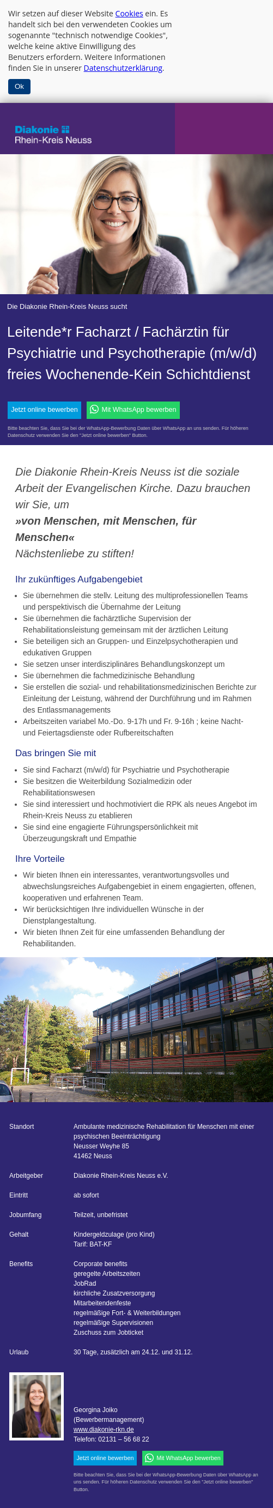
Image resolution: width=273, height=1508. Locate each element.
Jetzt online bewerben (44, 410)
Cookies (129, 13)
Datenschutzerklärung (123, 68)
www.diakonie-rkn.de (104, 1429)
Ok (19, 86)
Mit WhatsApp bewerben (133, 409)
